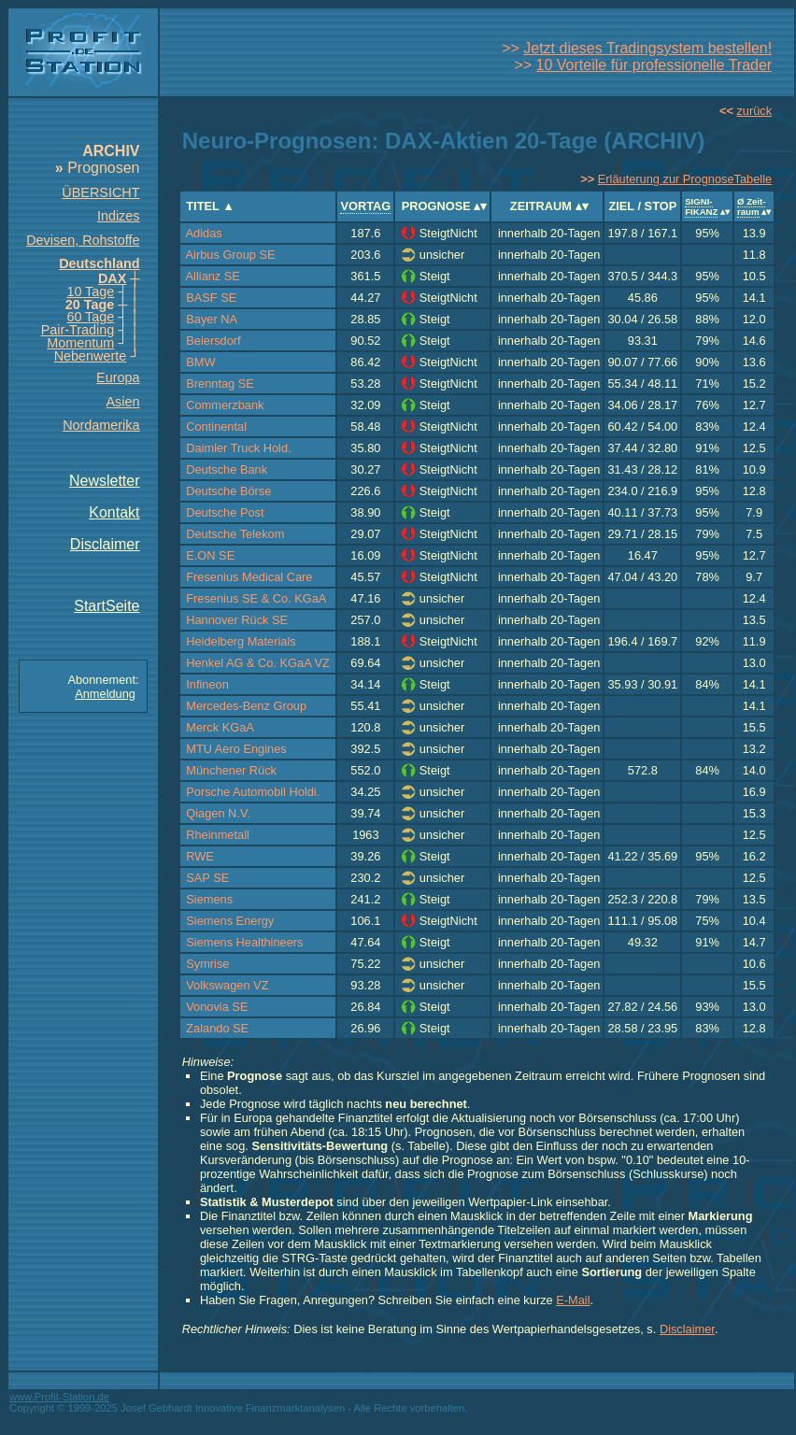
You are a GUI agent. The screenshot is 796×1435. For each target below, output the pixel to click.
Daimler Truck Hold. (238, 448)
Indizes (118, 215)
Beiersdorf (213, 341)
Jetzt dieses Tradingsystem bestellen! (647, 48)
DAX (112, 278)
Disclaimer (105, 544)
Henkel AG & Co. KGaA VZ (258, 663)
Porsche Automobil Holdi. (253, 792)
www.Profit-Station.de (59, 1396)
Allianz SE (213, 276)
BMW (200, 362)
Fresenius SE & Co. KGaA (255, 598)
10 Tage (90, 291)
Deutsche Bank (226, 469)
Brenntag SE (220, 384)
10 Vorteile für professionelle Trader (654, 65)
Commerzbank (224, 405)
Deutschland (99, 263)
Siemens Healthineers (244, 942)
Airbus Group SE (231, 255)
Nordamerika (101, 425)
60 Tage (90, 316)
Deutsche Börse (228, 491)
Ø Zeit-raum (751, 206)
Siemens (209, 899)
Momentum (80, 342)
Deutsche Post (224, 512)
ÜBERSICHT (100, 192)
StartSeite (106, 606)
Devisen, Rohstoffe (82, 240)
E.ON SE (210, 555)
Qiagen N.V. (218, 813)
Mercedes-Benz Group (246, 706)
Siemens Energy (230, 921)
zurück (754, 111)
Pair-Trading (78, 329)
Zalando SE (217, 1028)
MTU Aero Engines (236, 749)
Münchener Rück (231, 770)
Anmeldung (105, 694)
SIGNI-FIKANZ (701, 206)
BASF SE (211, 298)
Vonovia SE (217, 1007)
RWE (200, 856)
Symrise (207, 964)
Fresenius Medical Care (249, 577)
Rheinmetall (217, 835)
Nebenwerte (90, 355)
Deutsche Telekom (235, 534)
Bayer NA (211, 319)
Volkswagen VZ (227, 985)
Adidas (204, 233)
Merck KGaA (219, 727)
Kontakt (114, 512)
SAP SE (207, 878)
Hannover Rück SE (237, 620)
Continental (216, 426)
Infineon (207, 684)
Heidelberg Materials (240, 641)
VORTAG (365, 206)
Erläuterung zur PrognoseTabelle (685, 179)
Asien (123, 401)
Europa (117, 377)
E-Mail (573, 1300)
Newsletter (104, 481)
